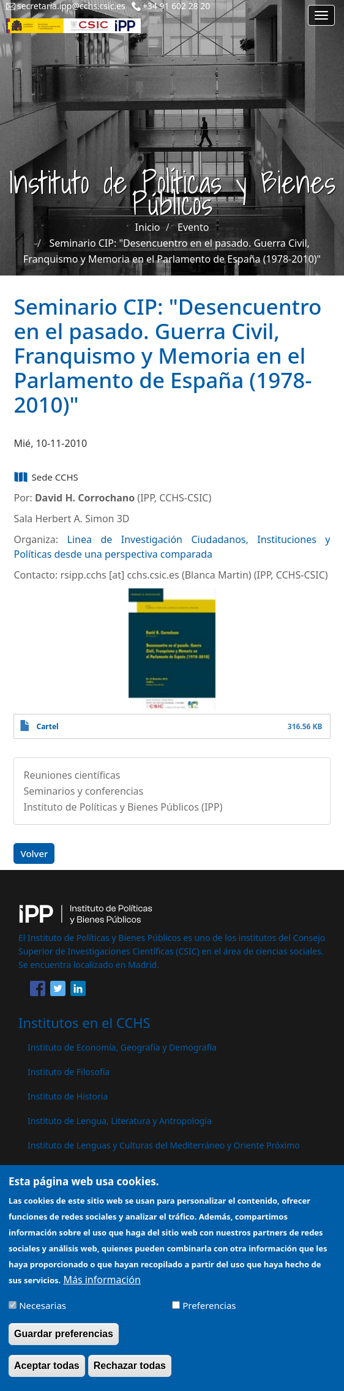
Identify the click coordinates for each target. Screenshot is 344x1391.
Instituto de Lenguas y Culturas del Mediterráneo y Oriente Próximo (164, 1145)
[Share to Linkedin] (78, 990)
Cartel (47, 726)
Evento (193, 227)
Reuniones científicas (71, 775)
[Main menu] (321, 15)
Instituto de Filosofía (69, 1072)
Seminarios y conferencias (83, 791)
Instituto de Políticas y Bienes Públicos (104, 1169)
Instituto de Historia (68, 1096)
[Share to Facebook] (37, 990)
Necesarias (42, 1313)
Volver (34, 853)
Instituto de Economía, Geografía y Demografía (122, 1047)
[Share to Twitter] (57, 990)
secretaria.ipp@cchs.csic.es (71, 6)
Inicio (147, 227)
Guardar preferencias (63, 1341)
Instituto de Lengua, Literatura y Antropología (120, 1121)
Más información (101, 1287)
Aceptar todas (47, 1373)
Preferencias (209, 1313)
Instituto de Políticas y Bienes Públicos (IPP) (122, 807)
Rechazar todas (130, 1373)
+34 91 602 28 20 (177, 6)
